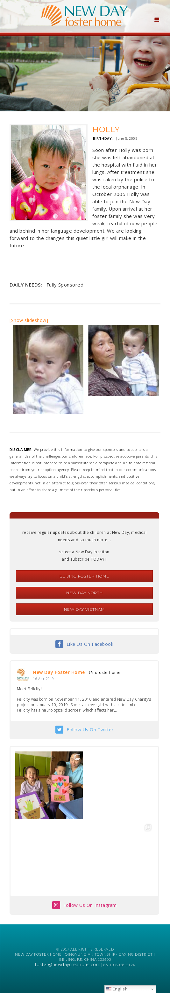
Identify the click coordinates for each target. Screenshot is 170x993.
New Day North (84, 592)
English (117, 989)
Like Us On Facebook (90, 644)
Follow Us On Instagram (90, 905)
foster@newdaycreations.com (67, 964)
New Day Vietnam (84, 609)
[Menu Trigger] (156, 19)
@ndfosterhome (105, 672)
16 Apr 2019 (43, 678)
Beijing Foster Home (84, 576)
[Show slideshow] (29, 320)
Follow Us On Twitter (90, 730)
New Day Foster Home (59, 672)
